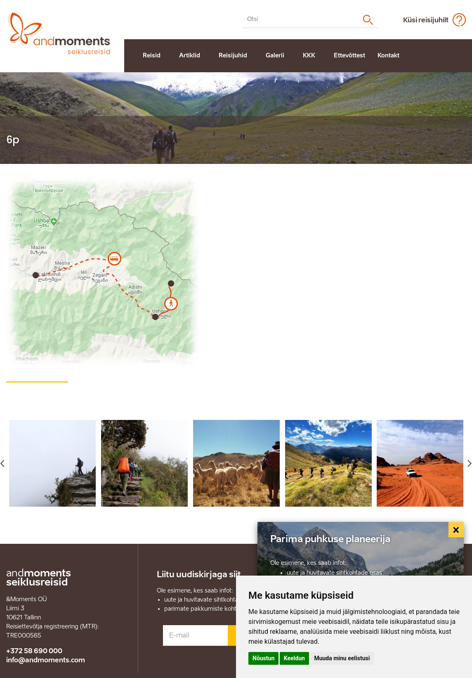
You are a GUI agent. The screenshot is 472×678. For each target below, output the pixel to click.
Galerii (275, 55)
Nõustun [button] (263, 658)
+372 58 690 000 (34, 651)
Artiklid (189, 55)
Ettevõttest (349, 55)
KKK (309, 55)
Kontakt (388, 55)
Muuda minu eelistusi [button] (342, 658)
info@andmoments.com (45, 660)
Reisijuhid (233, 55)
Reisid (151, 55)
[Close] (456, 530)
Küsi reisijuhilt (425, 20)
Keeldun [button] (294, 658)
